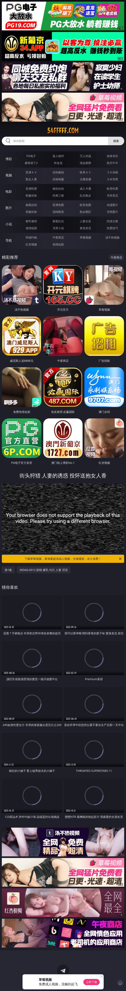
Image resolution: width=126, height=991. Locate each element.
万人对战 (85, 156)
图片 (8, 208)
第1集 (8, 570)
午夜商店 (58, 237)
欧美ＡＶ (85, 172)
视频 (8, 175)
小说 (8, 224)
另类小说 (58, 228)
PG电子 (31, 156)
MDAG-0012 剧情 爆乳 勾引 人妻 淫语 (44, 570)
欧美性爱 (112, 188)
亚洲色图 (58, 205)
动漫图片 (112, 205)
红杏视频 (31, 244)
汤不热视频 (112, 237)
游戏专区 (112, 156)
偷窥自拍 (31, 205)
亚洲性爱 (31, 188)
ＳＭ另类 (112, 179)
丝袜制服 (58, 179)
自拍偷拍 (58, 172)
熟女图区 (85, 212)
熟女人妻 (31, 179)
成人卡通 (85, 188)
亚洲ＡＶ (31, 172)
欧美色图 (85, 205)
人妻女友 (85, 221)
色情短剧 (58, 244)
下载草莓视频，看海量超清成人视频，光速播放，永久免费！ (73, 558)
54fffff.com (63, 130)
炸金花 (58, 163)
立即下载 (91, 982)
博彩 (8, 159)
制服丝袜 (31, 195)
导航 (8, 240)
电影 (8, 191)
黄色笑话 (85, 228)
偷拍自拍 (58, 188)
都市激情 (31, 221)
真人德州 (58, 156)
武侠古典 (112, 221)
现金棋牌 (85, 163)
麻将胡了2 (31, 163)
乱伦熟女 (85, 195)
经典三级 (58, 195)
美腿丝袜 (31, 212)
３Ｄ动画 (112, 172)
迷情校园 (31, 228)
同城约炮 (31, 237)
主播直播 (85, 179)
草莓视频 (85, 237)
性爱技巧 (112, 228)
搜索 (116, 141)
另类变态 (112, 195)
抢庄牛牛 (112, 163)
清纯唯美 (58, 212)
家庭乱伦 (58, 221)
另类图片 (112, 212)
